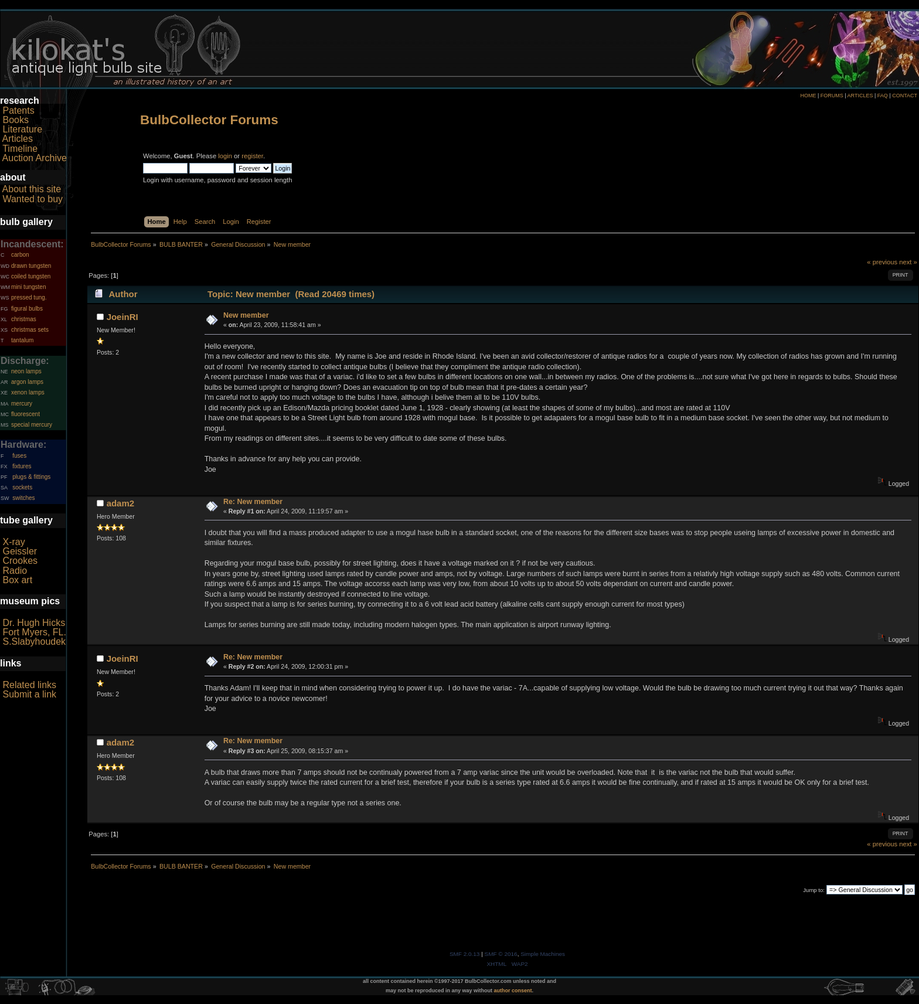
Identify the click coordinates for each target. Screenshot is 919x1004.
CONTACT (904, 95)
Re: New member (252, 502)
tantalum (22, 340)
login (225, 155)
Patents (18, 110)
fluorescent (25, 414)
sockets (22, 487)
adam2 (120, 503)
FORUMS (832, 95)
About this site (32, 189)
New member (246, 315)
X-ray (13, 542)
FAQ (882, 95)
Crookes (20, 561)
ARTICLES (860, 95)
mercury (21, 403)
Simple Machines (542, 954)
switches (23, 498)
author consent (513, 990)
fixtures (21, 466)
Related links (29, 685)
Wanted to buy (32, 199)
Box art (17, 580)
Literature (22, 129)
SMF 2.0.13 (465, 954)
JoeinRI (122, 317)
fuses (19, 455)
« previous (882, 262)
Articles (17, 139)
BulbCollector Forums (209, 120)
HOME (808, 95)
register (252, 155)
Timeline (20, 149)
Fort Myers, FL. (34, 632)
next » (908, 262)
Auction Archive (34, 158)
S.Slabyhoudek (34, 641)
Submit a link (29, 694)
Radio (14, 571)
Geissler (19, 551)
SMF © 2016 (501, 954)
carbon (20, 254)
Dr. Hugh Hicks (33, 623)
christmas (23, 319)
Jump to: (814, 890)
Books (15, 120)
